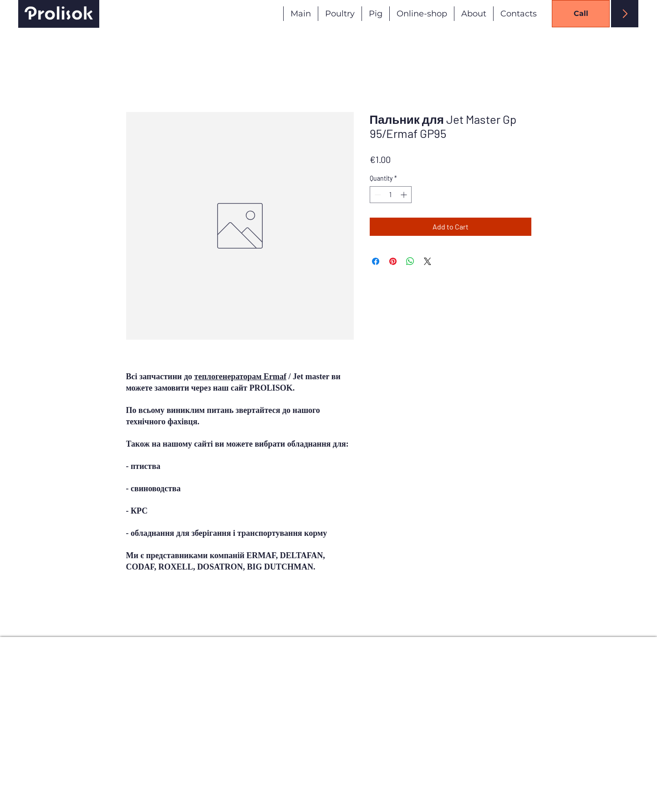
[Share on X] (427, 261)
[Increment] (404, 195)
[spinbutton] (390, 195)
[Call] (581, 13)
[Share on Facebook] (375, 261)
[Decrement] (376, 195)
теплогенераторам (240, 376)
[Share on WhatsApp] (410, 261)
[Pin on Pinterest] (392, 261)
